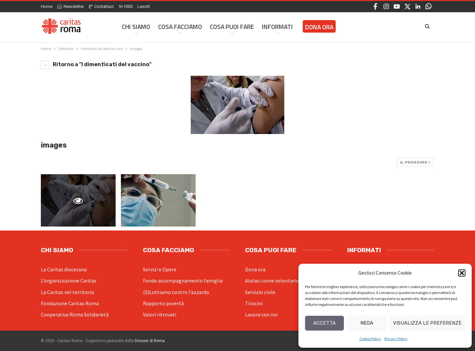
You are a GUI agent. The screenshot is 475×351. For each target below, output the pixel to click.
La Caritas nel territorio (67, 292)
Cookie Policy (370, 338)
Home (46, 6)
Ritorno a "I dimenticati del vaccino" (96, 64)
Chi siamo (136, 26)
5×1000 (125, 6)
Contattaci (101, 6)
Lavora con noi (261, 314)
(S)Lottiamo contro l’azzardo (176, 292)
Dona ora (255, 269)
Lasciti (143, 6)
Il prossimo (415, 162)
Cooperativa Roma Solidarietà (75, 314)
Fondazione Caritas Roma (70, 303)
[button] (462, 273)
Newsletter (70, 6)
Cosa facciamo (180, 26)
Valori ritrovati (159, 314)
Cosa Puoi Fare (232, 26)
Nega (366, 323)
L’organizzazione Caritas (69, 280)
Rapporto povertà (163, 303)
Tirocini (254, 303)
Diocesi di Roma (150, 340)
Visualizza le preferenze (427, 323)
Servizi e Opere (159, 269)
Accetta (324, 323)
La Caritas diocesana (64, 269)
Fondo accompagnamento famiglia (183, 280)
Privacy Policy (395, 338)
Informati (277, 26)
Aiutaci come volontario (272, 280)
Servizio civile (260, 292)
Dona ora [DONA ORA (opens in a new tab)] (319, 27)
